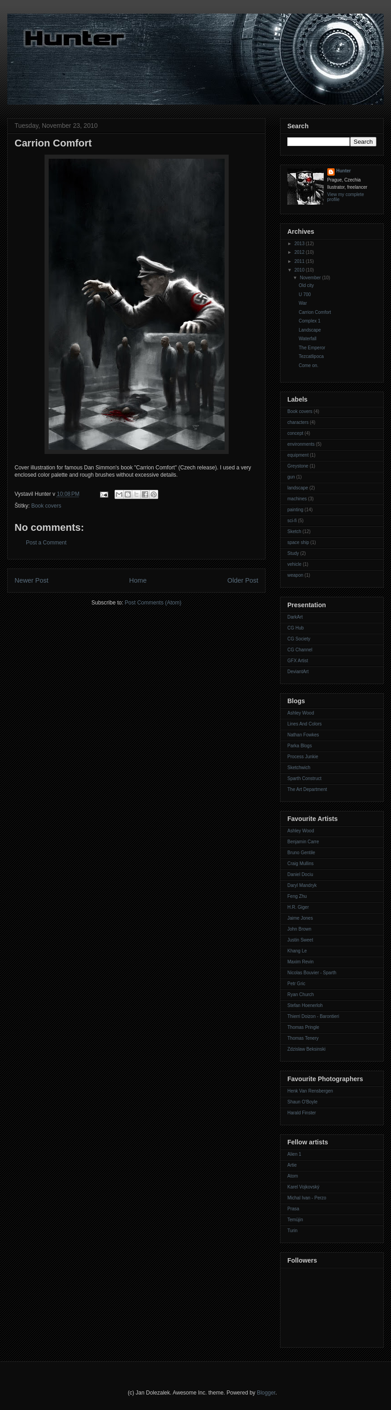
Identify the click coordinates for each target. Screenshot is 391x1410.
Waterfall (307, 338)
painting (295, 509)
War (303, 303)
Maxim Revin (300, 961)
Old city (306, 285)
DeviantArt (298, 671)
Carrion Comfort (315, 312)
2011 (300, 261)
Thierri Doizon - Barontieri (313, 1016)
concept (295, 433)
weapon (295, 575)
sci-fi (292, 520)
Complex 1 (310, 320)
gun (291, 476)
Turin (292, 1230)
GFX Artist (297, 660)
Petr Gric (296, 983)
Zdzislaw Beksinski (306, 1049)
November (311, 277)
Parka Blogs (299, 745)
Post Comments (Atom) (153, 602)
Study (293, 553)
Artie (292, 1165)
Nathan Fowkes (303, 734)
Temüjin (295, 1219)
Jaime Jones (300, 918)
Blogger (266, 1393)
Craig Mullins (300, 863)
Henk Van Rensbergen (310, 1090)
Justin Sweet (300, 939)
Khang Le (297, 950)
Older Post (242, 580)
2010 (300, 269)
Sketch (294, 531)
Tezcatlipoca (311, 356)
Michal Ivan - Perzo (306, 1197)
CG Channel (299, 649)
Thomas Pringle (303, 1027)
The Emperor (312, 347)
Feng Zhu (297, 896)
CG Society (299, 638)
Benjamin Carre (303, 841)
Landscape (310, 329)
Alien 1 (294, 1154)
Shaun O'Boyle (302, 1101)
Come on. (308, 365)
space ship (298, 542)
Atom (292, 1175)
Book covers (46, 506)
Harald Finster (301, 1112)
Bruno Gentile (301, 852)
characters (298, 422)
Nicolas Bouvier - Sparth (311, 972)
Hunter (343, 170)
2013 (300, 243)
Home (137, 580)
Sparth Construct (304, 778)
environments (301, 444)
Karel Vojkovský (303, 1186)
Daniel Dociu (300, 874)
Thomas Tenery (303, 1038)
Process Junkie (302, 756)
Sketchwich (299, 767)
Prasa (293, 1208)
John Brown (299, 929)
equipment (298, 455)
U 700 (305, 294)
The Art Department (307, 789)
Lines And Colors (304, 723)
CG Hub (295, 627)
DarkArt (295, 616)
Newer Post (31, 580)
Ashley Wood (300, 712)
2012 (300, 252)
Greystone (297, 465)
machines (297, 498)
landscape (297, 487)
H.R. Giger (298, 907)
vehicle (294, 564)
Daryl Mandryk (301, 885)
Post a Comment (46, 542)
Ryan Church (300, 994)
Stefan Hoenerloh (305, 1005)
